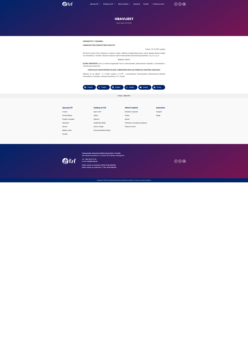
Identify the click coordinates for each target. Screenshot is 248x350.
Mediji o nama (67, 130)
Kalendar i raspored (131, 112)
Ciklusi (96, 115)
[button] (89, 87)
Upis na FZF (97, 112)
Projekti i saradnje (68, 119)
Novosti (64, 127)
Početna (120, 96)
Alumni (127, 119)
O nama (64, 112)
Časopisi (159, 112)
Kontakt (64, 134)
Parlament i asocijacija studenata (136, 123)
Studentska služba (100, 123)
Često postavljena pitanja (102, 130)
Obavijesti (65, 123)
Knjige (158, 115)
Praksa (127, 115)
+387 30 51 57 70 (90, 159)
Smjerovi (96, 119)
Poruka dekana (67, 115)
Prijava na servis (130, 127)
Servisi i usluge (98, 127)
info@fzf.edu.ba (92, 161)
